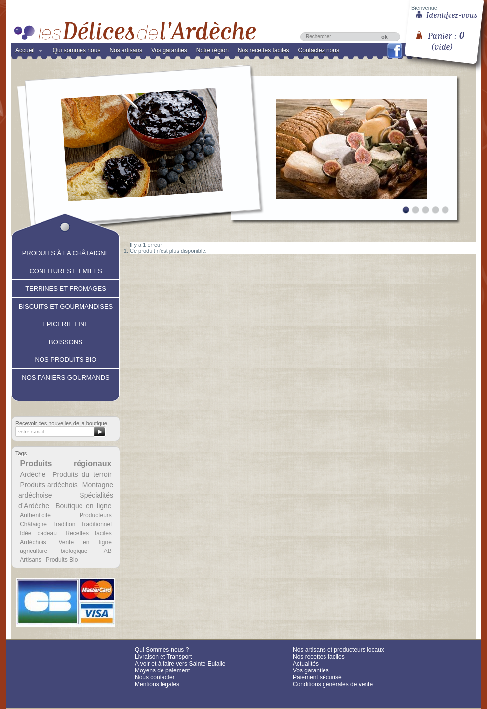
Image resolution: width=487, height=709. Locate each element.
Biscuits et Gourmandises (66, 305)
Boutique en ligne (83, 506)
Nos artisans (125, 50)
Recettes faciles (89, 533)
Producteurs (96, 515)
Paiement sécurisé (317, 677)
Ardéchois (33, 542)
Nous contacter (155, 677)
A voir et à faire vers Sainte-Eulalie (180, 663)
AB (108, 551)
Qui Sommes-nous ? (162, 649)
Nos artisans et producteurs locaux (338, 649)
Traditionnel (96, 524)
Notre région (212, 50)
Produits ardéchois (48, 485)
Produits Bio (62, 559)
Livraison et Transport (163, 656)
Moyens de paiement (162, 670)
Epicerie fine (65, 322)
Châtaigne (33, 524)
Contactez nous (318, 50)
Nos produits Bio (66, 358)
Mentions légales (157, 684)
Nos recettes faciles (263, 50)
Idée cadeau (38, 533)
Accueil (27, 52)
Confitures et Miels (65, 269)
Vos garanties (169, 50)
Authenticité (35, 515)
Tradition (63, 524)
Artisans (30, 559)
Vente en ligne (84, 542)
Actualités (306, 663)
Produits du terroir (81, 474)
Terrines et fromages (65, 287)
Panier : (446, 37)
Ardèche (32, 474)
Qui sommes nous (77, 50)
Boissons (65, 340)
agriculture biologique (53, 551)
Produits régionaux (66, 463)
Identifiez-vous (451, 14)
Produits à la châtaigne (66, 251)
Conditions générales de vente (333, 684)
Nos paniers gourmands (65, 376)
